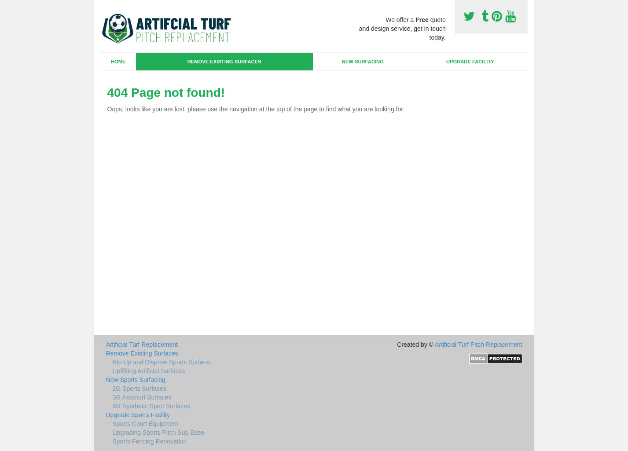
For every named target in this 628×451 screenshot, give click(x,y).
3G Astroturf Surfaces (142, 397)
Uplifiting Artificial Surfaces (149, 370)
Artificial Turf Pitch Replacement (478, 344)
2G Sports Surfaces (139, 388)
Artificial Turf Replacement (142, 344)
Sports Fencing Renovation (150, 441)
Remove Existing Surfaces (224, 61)
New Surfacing (363, 61)
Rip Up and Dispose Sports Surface (161, 362)
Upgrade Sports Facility (138, 414)
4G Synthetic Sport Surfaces (152, 406)
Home (118, 61)
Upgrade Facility (470, 61)
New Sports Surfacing (135, 379)
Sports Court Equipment (145, 423)
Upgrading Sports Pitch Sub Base (159, 432)
